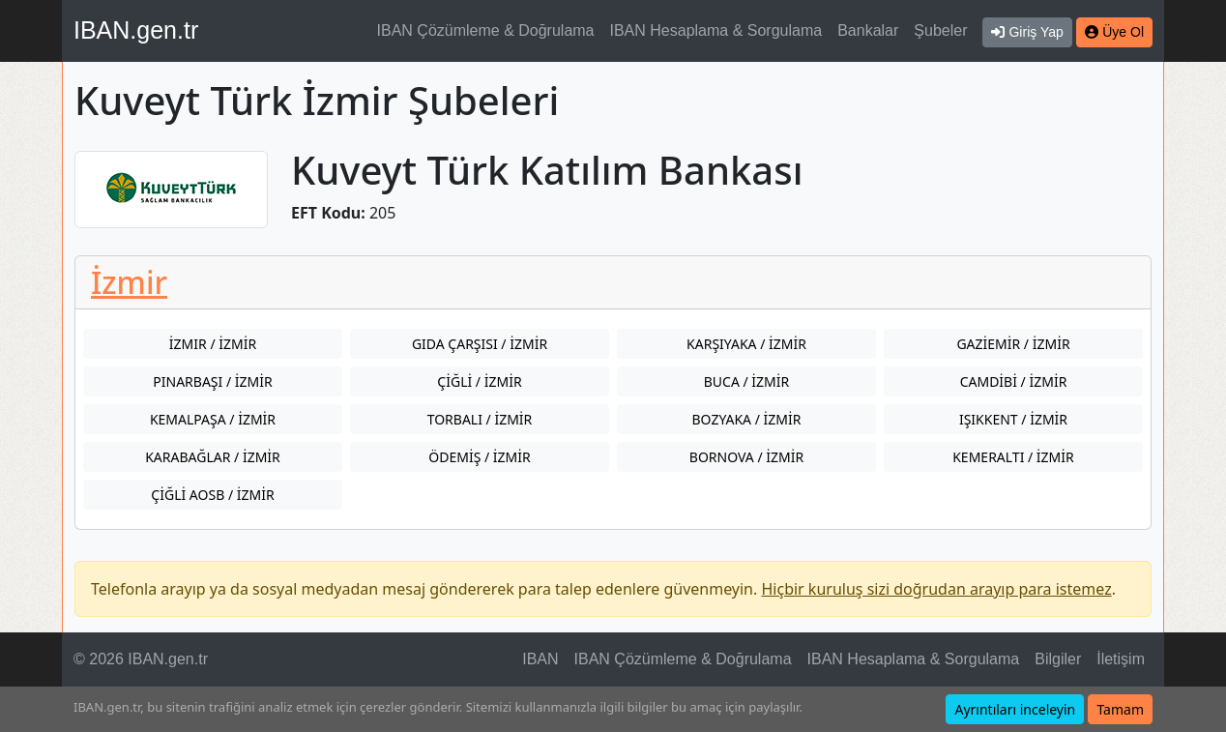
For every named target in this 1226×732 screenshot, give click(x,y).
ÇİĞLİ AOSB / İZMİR (212, 494)
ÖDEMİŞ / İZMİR (479, 457)
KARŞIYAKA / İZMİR (746, 344)
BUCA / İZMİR (747, 381)
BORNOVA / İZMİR (746, 457)
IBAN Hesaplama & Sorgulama (716, 30)
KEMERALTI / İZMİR (1013, 457)
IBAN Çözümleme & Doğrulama (486, 30)
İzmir (129, 282)
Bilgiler (1058, 659)
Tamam (1120, 709)
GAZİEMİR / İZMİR (1012, 344)
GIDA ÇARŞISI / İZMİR (479, 344)
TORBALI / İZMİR (480, 419)
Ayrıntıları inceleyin (1014, 709)
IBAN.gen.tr (135, 30)
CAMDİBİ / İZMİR (1013, 381)
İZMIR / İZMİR (212, 344)
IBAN (540, 659)
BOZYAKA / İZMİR (747, 419)
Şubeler (940, 30)
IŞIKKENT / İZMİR (1013, 419)
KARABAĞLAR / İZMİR (212, 457)
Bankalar (867, 30)
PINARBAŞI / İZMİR (212, 381)
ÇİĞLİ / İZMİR (479, 381)
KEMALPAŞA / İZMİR (213, 419)
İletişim (1120, 659)
